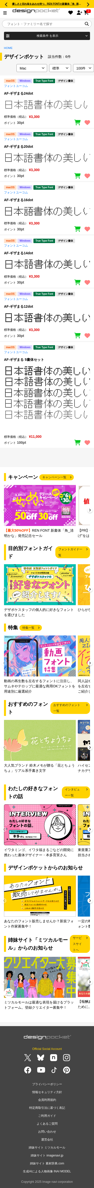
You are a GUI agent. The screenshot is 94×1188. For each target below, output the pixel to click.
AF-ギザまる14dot (18, 253)
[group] (40, 511)
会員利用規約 (47, 1100)
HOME (8, 47)
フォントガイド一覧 (70, 552)
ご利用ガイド (47, 1115)
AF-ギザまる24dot (18, 93)
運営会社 (47, 1139)
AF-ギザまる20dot (18, 146)
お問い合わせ (47, 1131)
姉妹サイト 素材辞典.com (47, 1163)
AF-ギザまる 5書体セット (24, 360)
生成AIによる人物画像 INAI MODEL (47, 1171)
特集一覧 (28, 628)
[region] (47, 104)
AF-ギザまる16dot (18, 200)
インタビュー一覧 (72, 792)
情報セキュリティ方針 (47, 1092)
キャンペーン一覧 (54, 477)
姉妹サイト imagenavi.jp (47, 1155)
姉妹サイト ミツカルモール (47, 1147)
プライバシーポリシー (47, 1084)
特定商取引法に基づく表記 (47, 1108)
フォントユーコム (16, 86)
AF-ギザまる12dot (18, 306)
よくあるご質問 (47, 1123)
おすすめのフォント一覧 (66, 708)
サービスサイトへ (77, 944)
